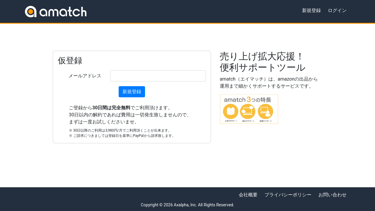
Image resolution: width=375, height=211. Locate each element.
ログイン (337, 10)
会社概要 (248, 195)
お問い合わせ (332, 195)
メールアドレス (85, 76)
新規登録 (311, 10)
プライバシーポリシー (288, 195)
